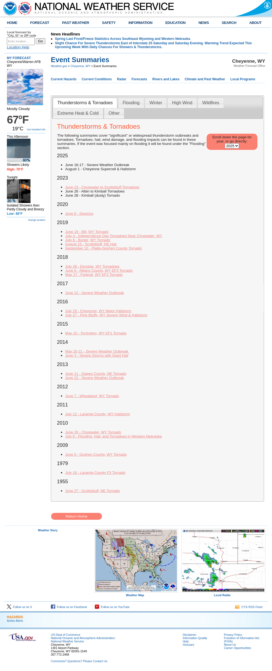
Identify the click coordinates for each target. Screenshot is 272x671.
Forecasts (139, 79)
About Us (230, 644)
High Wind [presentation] (182, 102)
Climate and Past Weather (205, 79)
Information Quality (195, 638)
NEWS (203, 23)
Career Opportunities (237, 648)
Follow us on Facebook (69, 607)
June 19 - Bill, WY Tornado (86, 232)
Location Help (18, 47)
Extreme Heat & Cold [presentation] (78, 113)
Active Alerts (15, 620)
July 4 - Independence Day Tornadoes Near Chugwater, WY (113, 236)
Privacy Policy (233, 634)
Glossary (188, 644)
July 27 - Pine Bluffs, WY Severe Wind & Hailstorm (106, 315)
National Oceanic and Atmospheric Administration (83, 638)
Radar (121, 79)
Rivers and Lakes (165, 79)
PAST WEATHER (75, 23)
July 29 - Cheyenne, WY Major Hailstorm (98, 311)
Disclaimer (189, 634)
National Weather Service (67, 641)
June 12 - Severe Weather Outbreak (94, 293)
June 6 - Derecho (79, 213)
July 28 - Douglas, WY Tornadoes (92, 266)
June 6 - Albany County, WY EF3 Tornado (98, 270)
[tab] (85, 103)
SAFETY (108, 23)
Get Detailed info (36, 129)
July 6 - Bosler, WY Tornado (87, 240)
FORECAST (39, 23)
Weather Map (136, 594)
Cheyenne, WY (80, 66)
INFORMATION (140, 23)
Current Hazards (63, 79)
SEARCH (229, 23)
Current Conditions (97, 79)
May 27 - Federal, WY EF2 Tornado (94, 275)
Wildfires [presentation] (210, 102)
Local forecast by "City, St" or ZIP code (21, 34)
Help (186, 641)
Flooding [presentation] (131, 102)
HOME (12, 23)
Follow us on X (19, 607)
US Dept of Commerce (65, 634)
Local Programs (242, 79)
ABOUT (255, 23)
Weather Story (48, 530)
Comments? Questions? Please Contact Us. (79, 661)
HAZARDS (15, 617)
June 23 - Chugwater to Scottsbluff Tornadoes (102, 187)
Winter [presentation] (155, 102)
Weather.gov (59, 66)
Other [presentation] (114, 113)
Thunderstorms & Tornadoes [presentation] (85, 102)
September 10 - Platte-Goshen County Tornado (103, 248)
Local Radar (223, 594)
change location (36, 220)
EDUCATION (175, 23)
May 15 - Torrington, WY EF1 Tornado (95, 333)
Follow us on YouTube (112, 607)
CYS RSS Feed (248, 607)
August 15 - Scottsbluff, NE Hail (90, 244)
